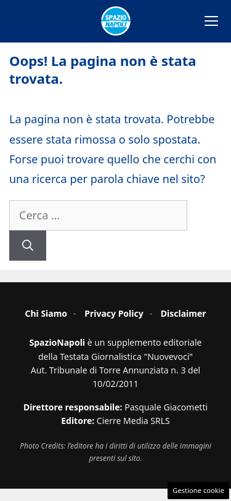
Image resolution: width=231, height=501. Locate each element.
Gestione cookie (198, 490)
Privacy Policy (113, 313)
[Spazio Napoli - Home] (116, 21)
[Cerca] (27, 245)
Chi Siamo (46, 313)
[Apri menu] (211, 21)
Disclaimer (183, 313)
